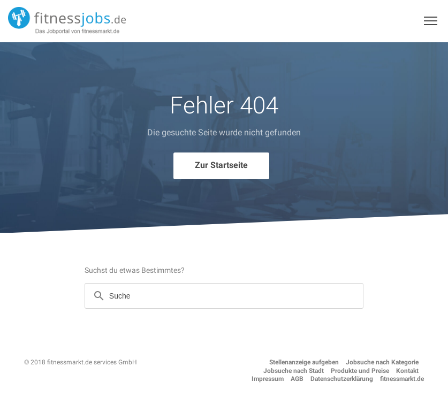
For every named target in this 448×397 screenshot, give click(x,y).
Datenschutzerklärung (341, 379)
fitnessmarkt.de (402, 379)
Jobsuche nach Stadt (293, 371)
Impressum (268, 379)
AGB (297, 379)
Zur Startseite (221, 165)
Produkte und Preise (360, 371)
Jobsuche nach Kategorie (382, 362)
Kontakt (407, 371)
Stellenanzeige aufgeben (304, 362)
